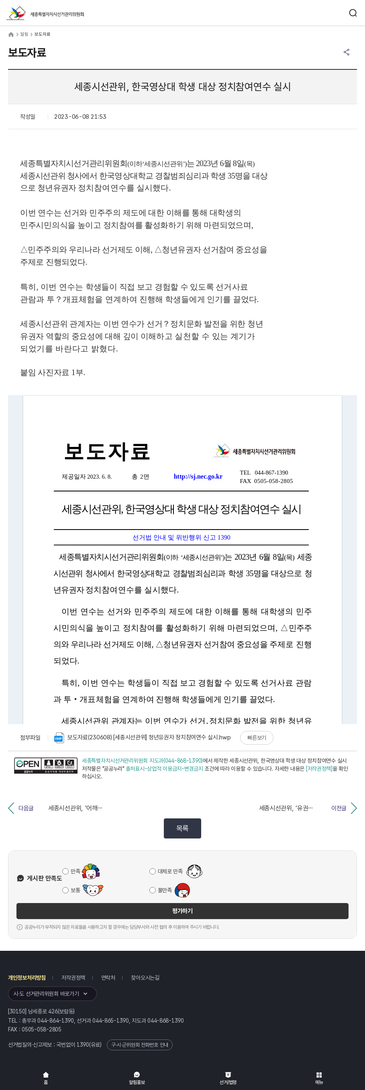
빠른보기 (256, 738)
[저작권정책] (319, 768)
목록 (182, 828)
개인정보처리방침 (27, 977)
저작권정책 (73, 977)
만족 (75, 871)
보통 (75, 890)
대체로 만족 (170, 871)
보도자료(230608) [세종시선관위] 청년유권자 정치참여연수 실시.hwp (142, 737)
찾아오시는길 (145, 977)
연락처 (108, 977)
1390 (83, 1044)
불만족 (165, 890)
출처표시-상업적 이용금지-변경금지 (164, 768)
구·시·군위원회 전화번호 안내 (139, 1045)
